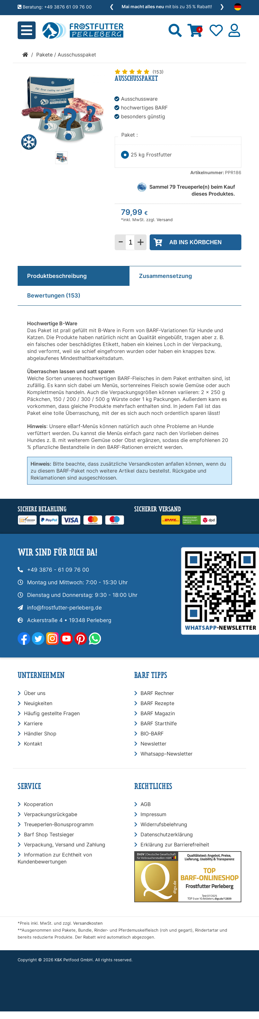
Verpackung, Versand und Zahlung (64, 844)
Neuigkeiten (38, 703)
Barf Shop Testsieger (49, 834)
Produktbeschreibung (57, 276)
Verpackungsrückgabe (50, 814)
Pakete (44, 54)
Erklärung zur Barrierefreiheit (175, 844)
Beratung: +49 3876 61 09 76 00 (55, 6)
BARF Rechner (157, 693)
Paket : (130, 135)
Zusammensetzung (165, 276)
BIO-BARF (152, 733)
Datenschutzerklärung (167, 834)
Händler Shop (40, 733)
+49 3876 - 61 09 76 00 (58, 570)
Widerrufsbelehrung (164, 824)
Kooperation (38, 804)
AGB (146, 804)
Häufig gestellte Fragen (52, 713)
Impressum (153, 814)
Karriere (33, 723)
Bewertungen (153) (53, 295)
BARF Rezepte (157, 703)
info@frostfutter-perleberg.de (64, 607)
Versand (165, 219)
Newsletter (153, 743)
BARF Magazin (158, 713)
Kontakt (33, 743)
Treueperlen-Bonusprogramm (59, 824)
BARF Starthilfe (159, 723)
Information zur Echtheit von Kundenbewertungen (55, 858)
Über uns (34, 693)
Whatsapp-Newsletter (167, 754)
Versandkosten (88, 923)
